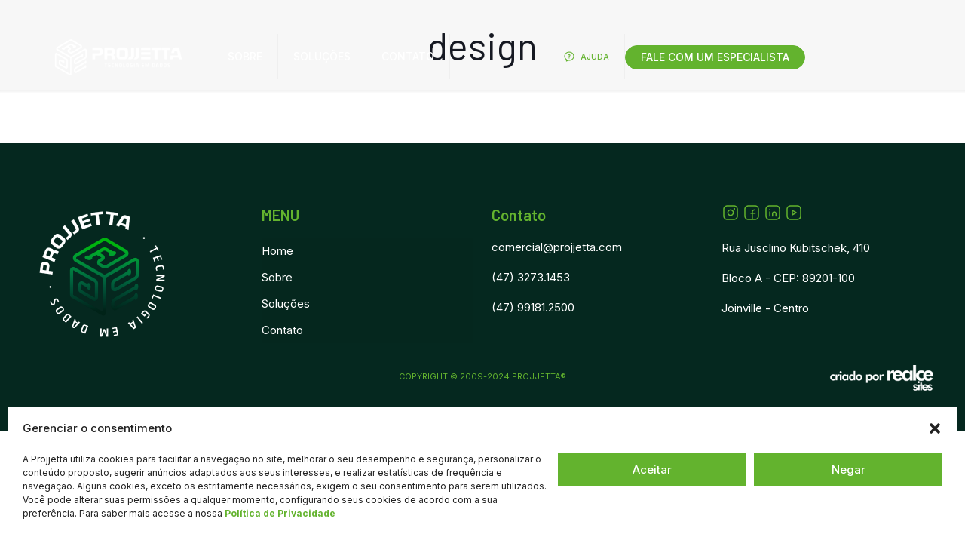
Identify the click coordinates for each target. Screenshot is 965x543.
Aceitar (652, 469)
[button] (934, 428)
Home (277, 251)
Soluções (286, 303)
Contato (282, 330)
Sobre (277, 277)
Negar (848, 469)
